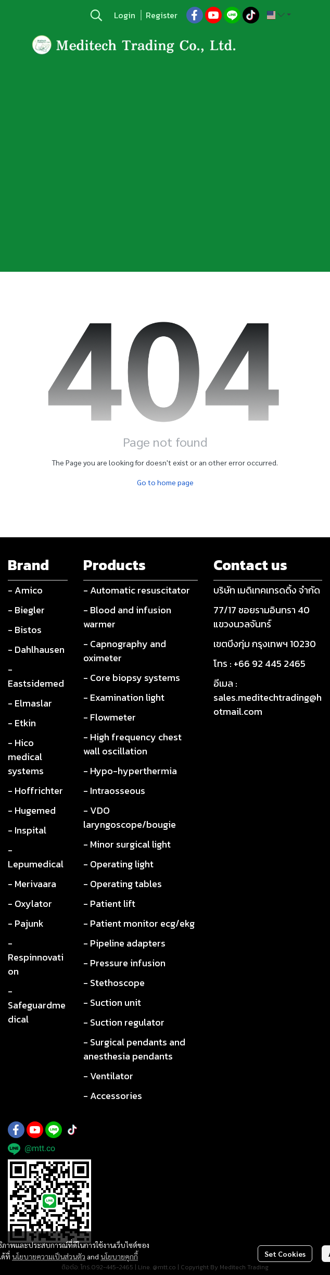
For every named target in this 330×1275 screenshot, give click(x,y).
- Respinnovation (36, 957)
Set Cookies (285, 1253)
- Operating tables (122, 884)
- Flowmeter (109, 717)
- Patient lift (109, 904)
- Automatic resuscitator (136, 590)
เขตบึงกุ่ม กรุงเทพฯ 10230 (264, 644)
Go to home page (165, 482)
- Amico (25, 590)
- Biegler (26, 610)
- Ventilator (108, 1076)
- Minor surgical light (127, 844)
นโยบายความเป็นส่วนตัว (48, 1256)
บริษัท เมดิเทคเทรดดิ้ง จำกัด (266, 590)
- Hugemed (32, 810)
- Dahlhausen (36, 649)
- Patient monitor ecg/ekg (139, 923)
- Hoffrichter (35, 791)
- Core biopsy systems (131, 678)
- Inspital (27, 830)
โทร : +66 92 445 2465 (259, 664)
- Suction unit (112, 1002)
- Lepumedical (36, 857)
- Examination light (123, 697)
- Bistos (25, 630)
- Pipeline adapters (124, 943)
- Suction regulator (123, 1022)
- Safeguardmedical (37, 1005)
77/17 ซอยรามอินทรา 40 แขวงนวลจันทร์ (261, 617)
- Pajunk (26, 923)
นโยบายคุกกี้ (119, 1256)
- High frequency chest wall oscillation (132, 744)
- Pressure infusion (124, 963)
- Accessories (112, 1096)
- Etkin (22, 723)
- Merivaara (32, 884)
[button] (96, 15)
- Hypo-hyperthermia (130, 771)
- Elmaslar (30, 703)
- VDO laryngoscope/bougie (129, 817)
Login (124, 15)
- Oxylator (30, 904)
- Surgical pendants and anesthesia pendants (134, 1049)
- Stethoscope (114, 983)
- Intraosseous (114, 791)
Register (161, 15)
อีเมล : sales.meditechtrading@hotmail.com (267, 697)
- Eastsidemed (36, 676)
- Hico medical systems (26, 757)
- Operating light (118, 864)
